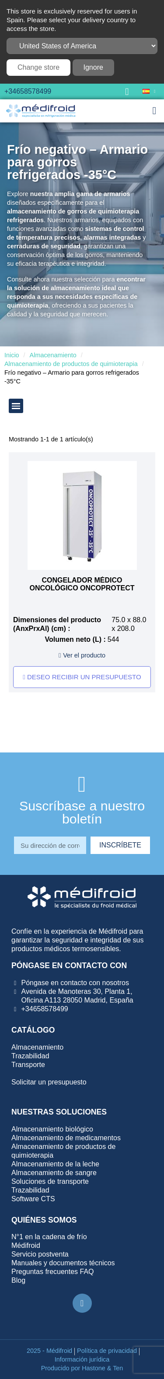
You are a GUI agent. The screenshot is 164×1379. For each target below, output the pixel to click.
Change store (38, 67)
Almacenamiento (53, 355)
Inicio (11, 355)
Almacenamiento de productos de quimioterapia (71, 363)
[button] (127, 91)
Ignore (93, 67)
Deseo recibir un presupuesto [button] (82, 677)
